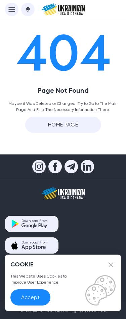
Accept (30, 297)
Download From (34, 224)
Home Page (63, 124)
